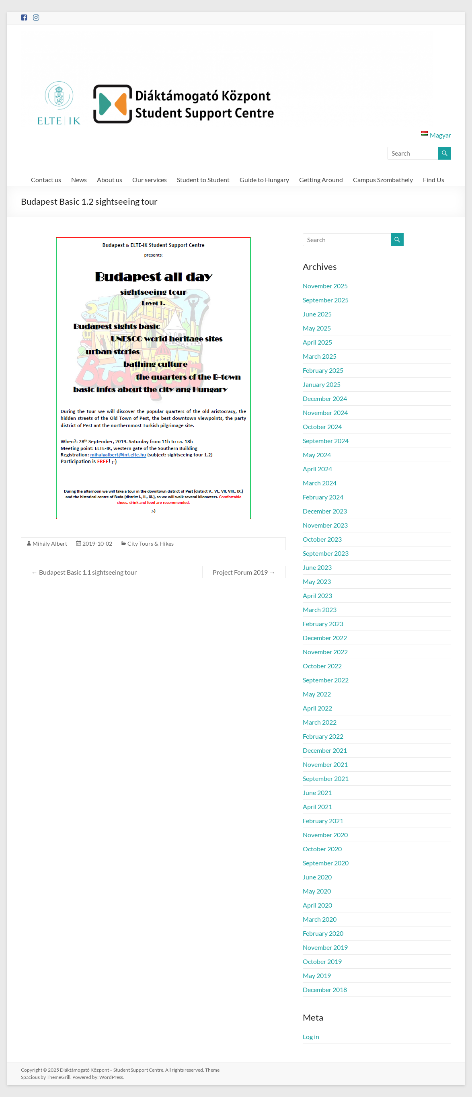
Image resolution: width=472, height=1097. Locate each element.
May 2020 (317, 891)
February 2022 (323, 736)
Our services (149, 179)
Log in (311, 1036)
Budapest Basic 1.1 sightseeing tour (84, 572)
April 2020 (317, 905)
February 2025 (323, 370)
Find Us (433, 179)
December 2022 (325, 637)
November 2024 (325, 412)
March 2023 (320, 609)
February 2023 (323, 623)
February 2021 (323, 820)
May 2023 (317, 581)
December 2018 (325, 989)
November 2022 (325, 651)
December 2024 (325, 398)
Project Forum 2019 (244, 572)
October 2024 (322, 426)
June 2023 (317, 567)
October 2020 (322, 849)
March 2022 (320, 722)
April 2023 (317, 595)
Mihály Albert (50, 543)
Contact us (46, 179)
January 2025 (322, 384)
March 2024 (320, 483)
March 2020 (320, 919)
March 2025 (320, 356)
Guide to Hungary (264, 179)
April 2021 (317, 806)
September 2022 (326, 680)
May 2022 (317, 694)
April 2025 (317, 342)
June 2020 (317, 877)
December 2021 (325, 750)
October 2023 (322, 539)
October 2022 (322, 666)
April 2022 (317, 708)
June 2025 (317, 314)
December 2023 (325, 511)
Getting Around (321, 179)
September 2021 (326, 778)
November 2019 (325, 947)
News (79, 179)
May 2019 (317, 975)
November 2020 (325, 834)
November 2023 (325, 525)
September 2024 (326, 440)
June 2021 (317, 792)
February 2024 (323, 497)
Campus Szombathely (383, 179)
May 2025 (317, 328)
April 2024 (317, 468)
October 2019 (322, 961)
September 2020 (326, 863)
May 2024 (317, 454)
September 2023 (326, 553)
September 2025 (326, 300)
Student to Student (203, 179)
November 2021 (325, 764)
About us (109, 179)
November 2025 (325, 286)
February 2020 (323, 933)
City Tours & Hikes (150, 543)
